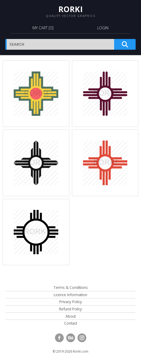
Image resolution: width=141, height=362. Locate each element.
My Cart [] (42, 27)
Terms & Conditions (70, 287)
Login (103, 27)
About (71, 316)
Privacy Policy (70, 301)
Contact (70, 323)
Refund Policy (70, 308)
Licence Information (70, 294)
